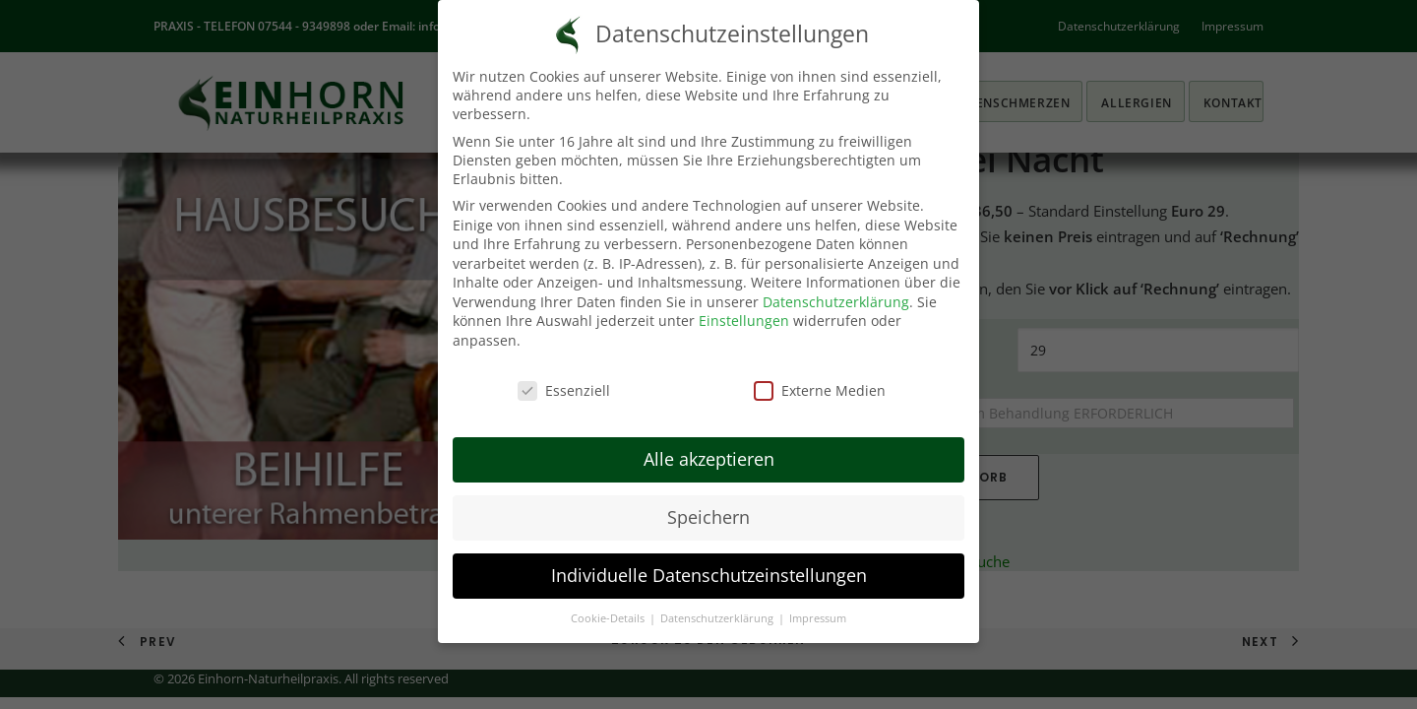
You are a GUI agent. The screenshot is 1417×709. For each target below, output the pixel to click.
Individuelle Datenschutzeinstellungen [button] (709, 575)
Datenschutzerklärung (836, 301)
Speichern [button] (708, 517)
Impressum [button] (817, 618)
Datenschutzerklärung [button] (718, 618)
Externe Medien (820, 390)
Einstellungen (744, 320)
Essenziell (564, 390)
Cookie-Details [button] (609, 618)
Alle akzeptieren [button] (709, 459)
